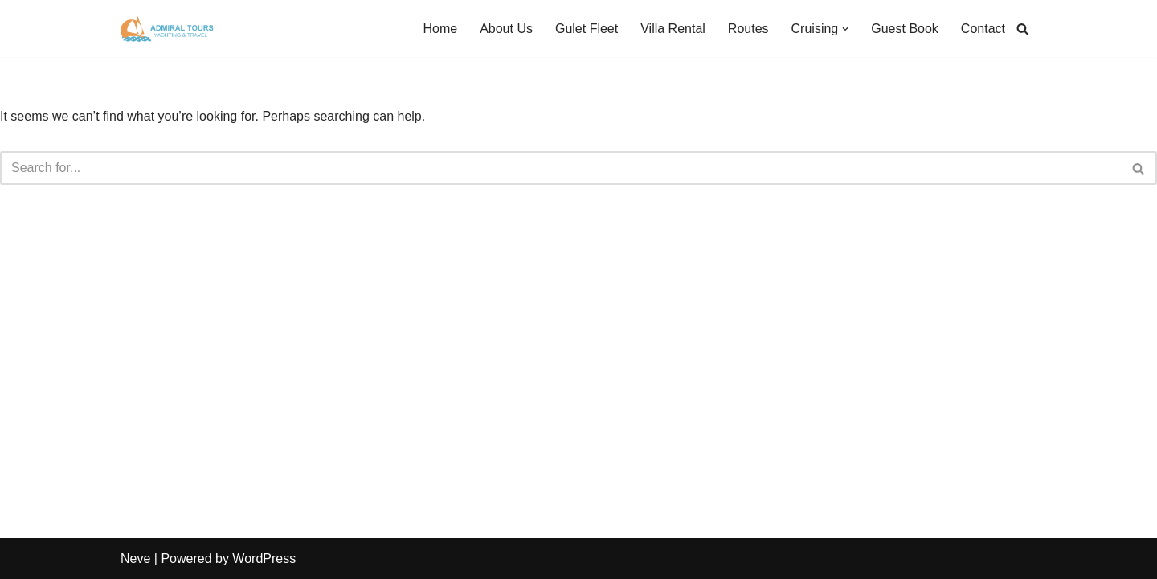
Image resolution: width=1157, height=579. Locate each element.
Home (440, 28)
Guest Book (904, 28)
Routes (748, 28)
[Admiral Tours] (169, 28)
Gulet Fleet (586, 28)
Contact (983, 28)
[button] (845, 29)
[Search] (1022, 29)
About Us (506, 28)
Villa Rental (672, 28)
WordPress (264, 558)
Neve (135, 558)
